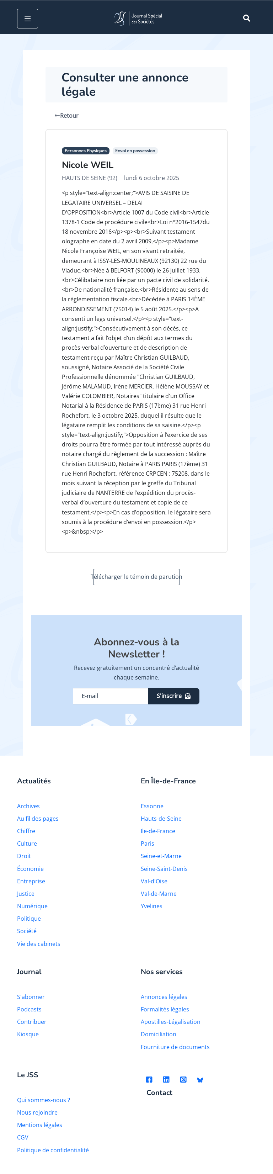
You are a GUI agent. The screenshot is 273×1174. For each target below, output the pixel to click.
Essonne (152, 806)
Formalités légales (165, 1009)
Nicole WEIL (87, 165)
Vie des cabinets (38, 944)
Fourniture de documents (175, 1047)
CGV (22, 1137)
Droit (24, 856)
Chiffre (26, 831)
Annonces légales (164, 997)
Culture (27, 843)
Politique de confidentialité (53, 1150)
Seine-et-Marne (161, 856)
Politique (29, 918)
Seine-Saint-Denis (164, 869)
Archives (28, 806)
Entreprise (31, 881)
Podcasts (29, 1009)
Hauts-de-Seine (161, 819)
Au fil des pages (38, 819)
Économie (30, 869)
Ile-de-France (158, 831)
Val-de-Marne (159, 894)
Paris (147, 843)
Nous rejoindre (37, 1112)
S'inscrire (174, 696)
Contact (159, 1093)
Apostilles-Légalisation (170, 1022)
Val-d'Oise (154, 881)
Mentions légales (39, 1125)
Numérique (32, 906)
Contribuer (32, 1022)
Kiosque (28, 1034)
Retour (66, 116)
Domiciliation (158, 1034)
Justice (25, 894)
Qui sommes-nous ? (43, 1100)
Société (27, 931)
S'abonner (31, 997)
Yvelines (151, 906)
